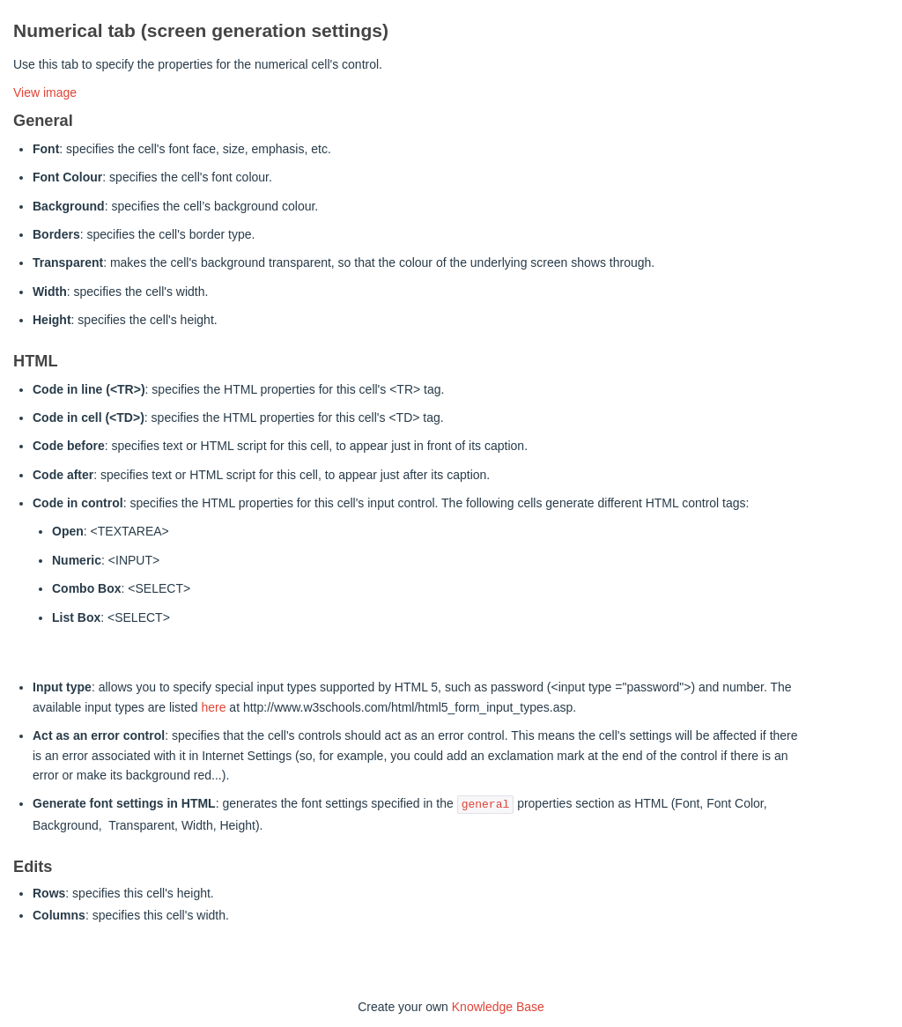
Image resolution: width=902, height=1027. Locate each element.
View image (45, 92)
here (213, 707)
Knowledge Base (498, 1007)
